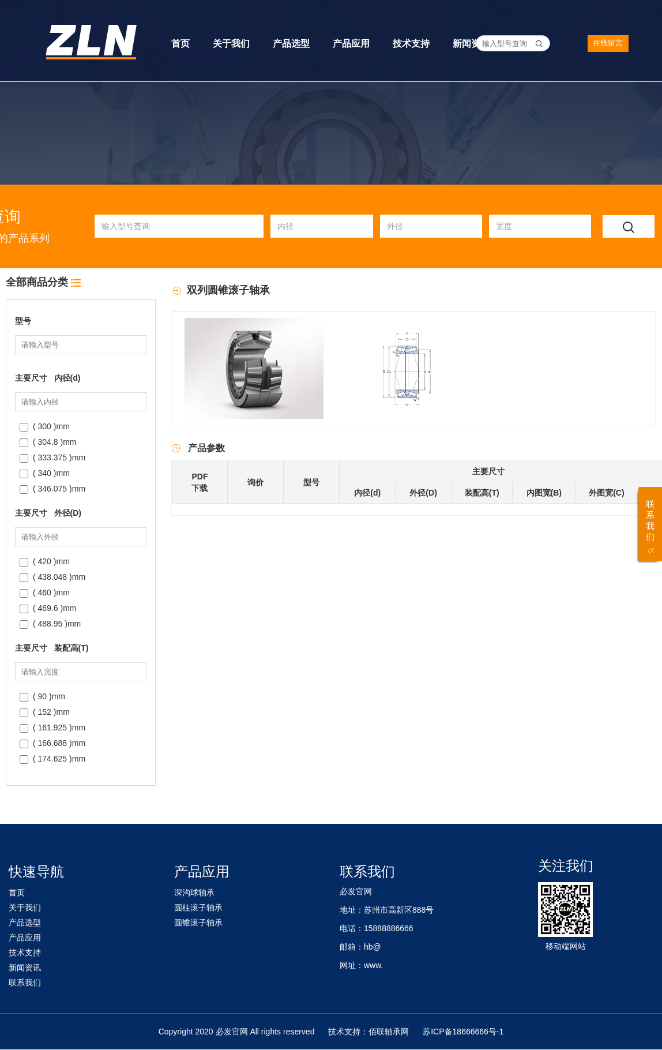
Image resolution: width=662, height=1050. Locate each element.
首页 (180, 43)
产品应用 (351, 43)
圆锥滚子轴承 (198, 922)
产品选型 (291, 43)
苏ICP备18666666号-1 (463, 1031)
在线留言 (611, 43)
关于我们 (231, 43)
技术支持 (411, 43)
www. (373, 965)
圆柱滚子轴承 (198, 907)
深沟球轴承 (194, 892)
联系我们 (25, 982)
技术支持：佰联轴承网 (368, 1031)
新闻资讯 (471, 43)
